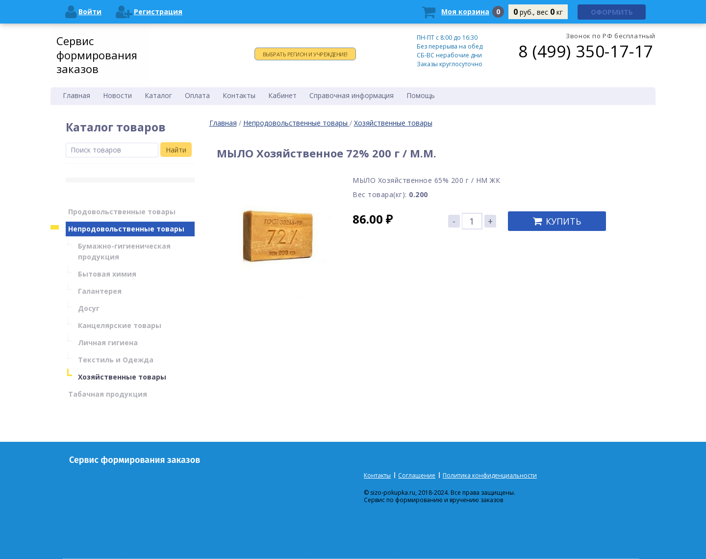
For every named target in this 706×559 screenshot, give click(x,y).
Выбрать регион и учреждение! (305, 54)
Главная (223, 122)
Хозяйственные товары (393, 122)
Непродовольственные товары (296, 122)
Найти (176, 149)
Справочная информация (351, 95)
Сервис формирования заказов (96, 54)
